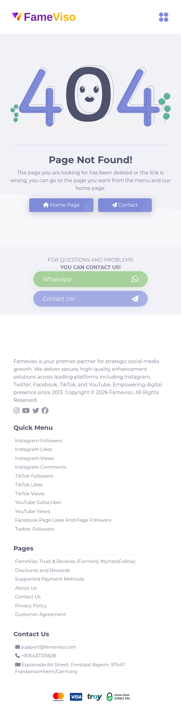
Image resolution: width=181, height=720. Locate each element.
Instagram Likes (33, 449)
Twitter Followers (35, 529)
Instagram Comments (40, 467)
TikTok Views (30, 494)
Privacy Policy (31, 606)
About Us (26, 588)
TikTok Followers (34, 476)
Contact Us (28, 597)
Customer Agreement (40, 614)
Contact (125, 205)
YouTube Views (32, 511)
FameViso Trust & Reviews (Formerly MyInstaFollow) (75, 561)
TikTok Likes (29, 485)
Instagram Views (34, 458)
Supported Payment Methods (49, 579)
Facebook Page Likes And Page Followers (63, 520)
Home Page (61, 205)
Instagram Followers (38, 440)
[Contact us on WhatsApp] (90, 280)
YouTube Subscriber (38, 502)
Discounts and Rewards (42, 570)
